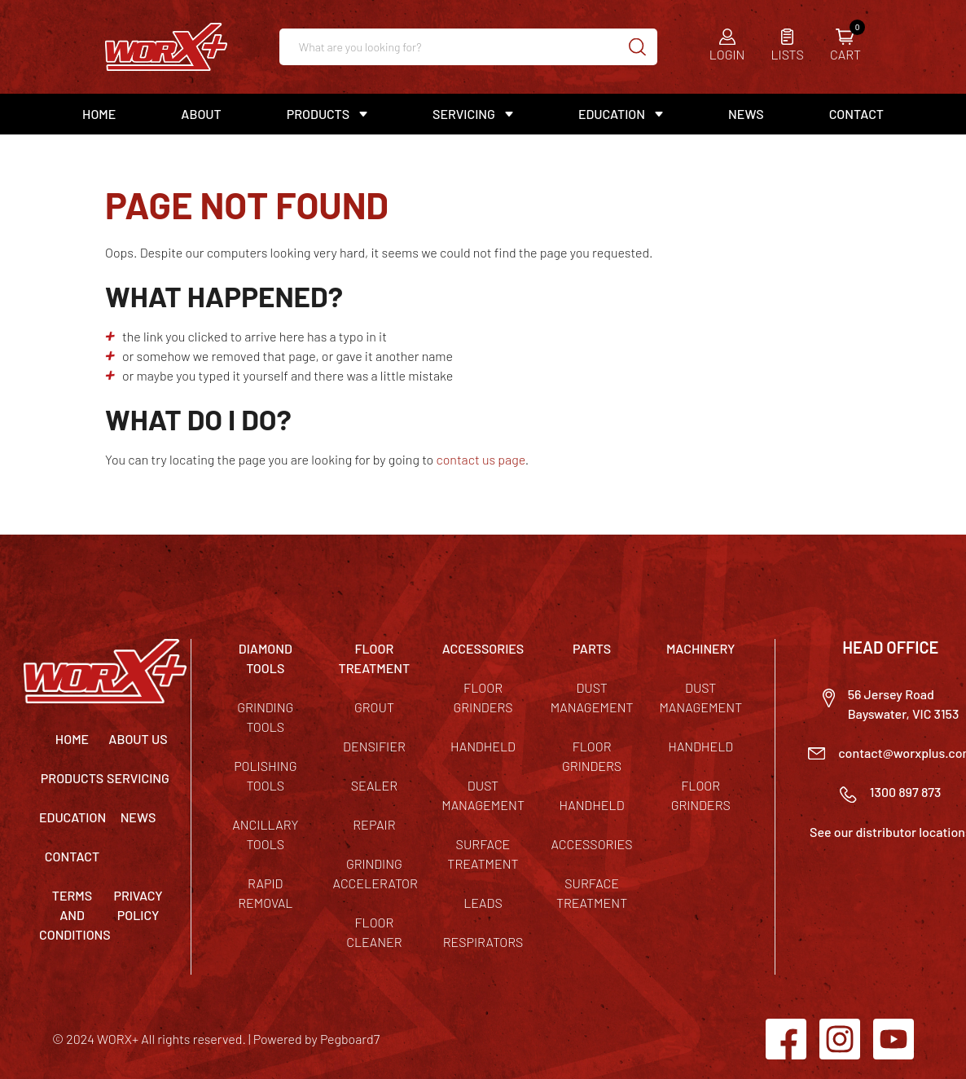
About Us (137, 738)
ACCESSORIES (483, 648)
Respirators (483, 941)
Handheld (483, 746)
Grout (374, 707)
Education (611, 113)
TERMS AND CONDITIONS (75, 914)
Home (99, 113)
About (201, 113)
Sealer (374, 785)
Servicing (464, 113)
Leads (483, 902)
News (746, 113)
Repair (374, 824)
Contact (856, 113)
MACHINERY (700, 648)
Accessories (592, 844)
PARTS (592, 648)
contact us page (480, 459)
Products (318, 113)
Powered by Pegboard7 (316, 1038)
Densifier (374, 746)
